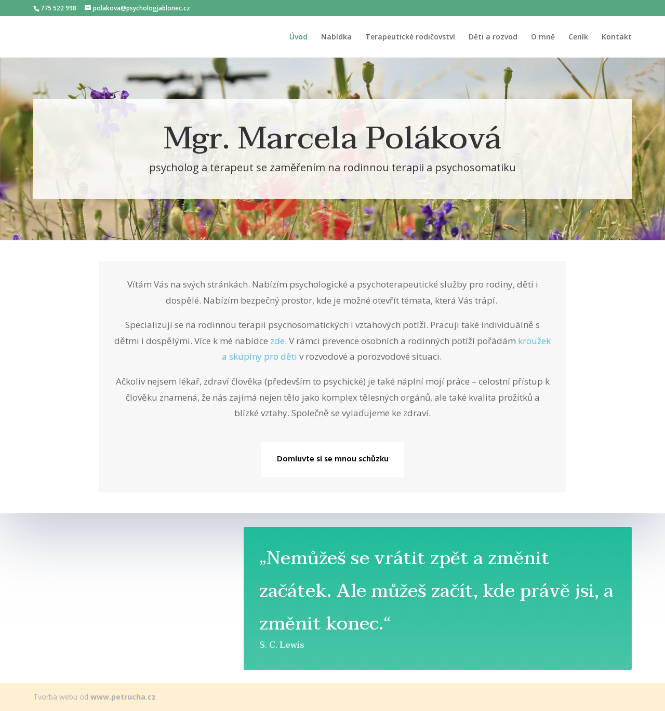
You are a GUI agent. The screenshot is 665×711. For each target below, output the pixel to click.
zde (277, 341)
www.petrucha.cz (123, 697)
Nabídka (336, 37)
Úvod (298, 37)
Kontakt (617, 37)
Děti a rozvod (493, 37)
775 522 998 (58, 8)
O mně (543, 37)
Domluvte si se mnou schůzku (333, 459)
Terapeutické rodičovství (410, 37)
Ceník (578, 37)
